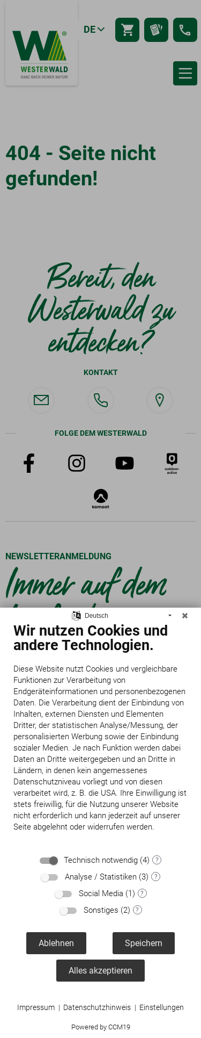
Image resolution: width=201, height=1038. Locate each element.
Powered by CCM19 (100, 1027)
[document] (100, 735)
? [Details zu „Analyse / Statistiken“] (156, 877)
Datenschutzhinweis (97, 1007)
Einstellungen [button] (161, 1007)
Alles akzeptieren (100, 970)
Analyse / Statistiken (101, 877)
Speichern (143, 943)
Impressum (36, 1007)
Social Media (101, 893)
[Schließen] (185, 616)
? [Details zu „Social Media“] (142, 893)
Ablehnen (56, 943)
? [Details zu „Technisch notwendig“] (157, 860)
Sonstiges (101, 910)
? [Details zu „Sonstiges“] (137, 910)
